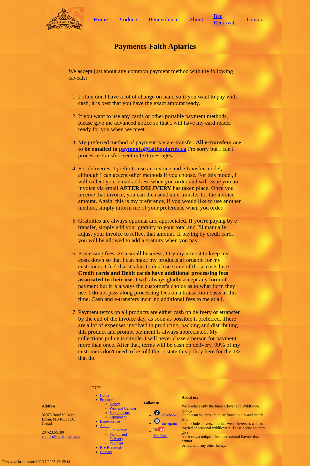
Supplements (119, 413)
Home (101, 19)
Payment (116, 443)
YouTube (160, 433)
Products (128, 19)
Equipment (117, 417)
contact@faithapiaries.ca (61, 437)
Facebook (165, 415)
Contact (256, 19)
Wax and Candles (123, 408)
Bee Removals (225, 19)
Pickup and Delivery (118, 436)
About (196, 19)
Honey (114, 404)
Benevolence (163, 19)
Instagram (165, 423)
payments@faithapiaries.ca (152, 149)
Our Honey (118, 430)
